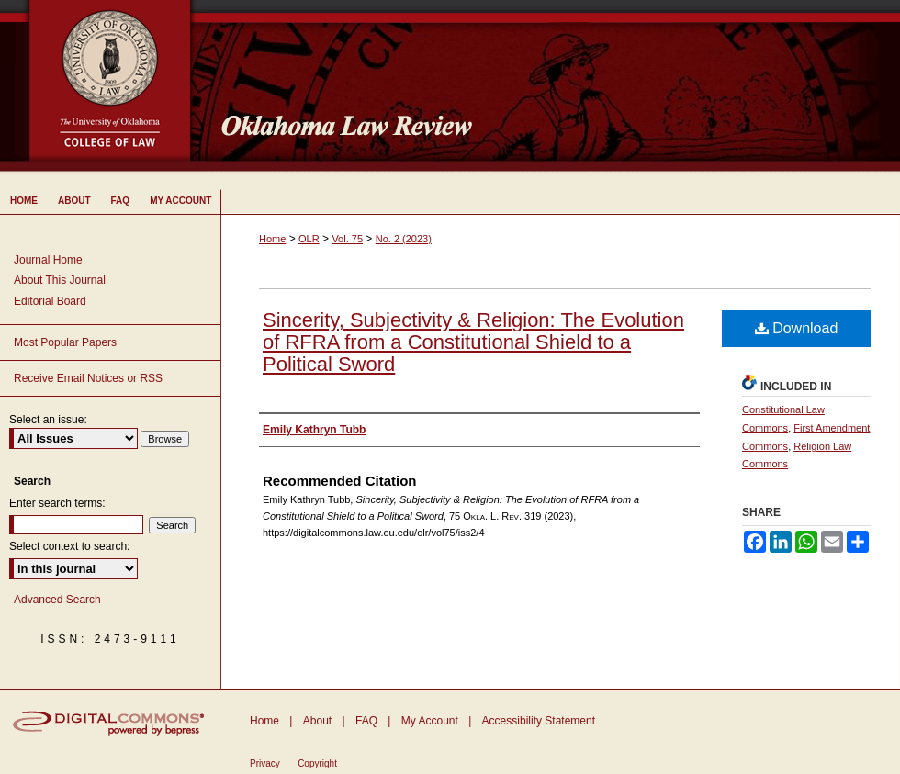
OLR (309, 238)
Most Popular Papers (65, 342)
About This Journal (60, 280)
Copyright (317, 763)
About (317, 720)
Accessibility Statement (538, 720)
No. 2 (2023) (404, 238)
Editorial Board (50, 301)
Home (272, 238)
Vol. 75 (347, 238)
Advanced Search (57, 599)
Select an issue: (48, 419)
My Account (429, 720)
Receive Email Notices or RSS (88, 378)
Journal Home (48, 259)
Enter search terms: (57, 503)
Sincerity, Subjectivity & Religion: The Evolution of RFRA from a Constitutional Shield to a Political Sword (473, 342)
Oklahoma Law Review (553, 86)
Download (796, 328)
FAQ (366, 720)
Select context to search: (69, 546)
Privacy (265, 763)
